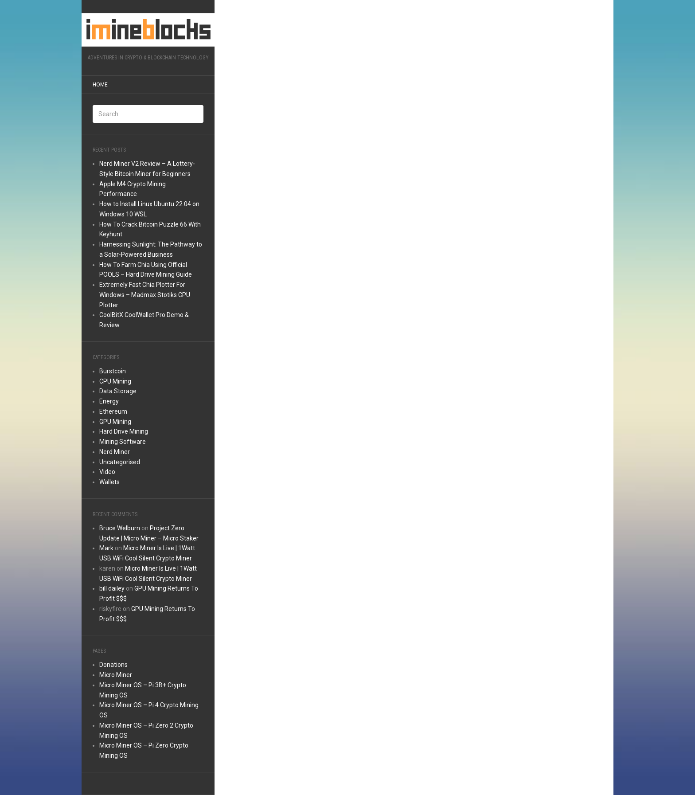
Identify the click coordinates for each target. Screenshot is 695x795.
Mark (106, 548)
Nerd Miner (114, 451)
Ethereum (113, 411)
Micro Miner (115, 674)
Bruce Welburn (119, 528)
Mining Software (122, 441)
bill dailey (112, 588)
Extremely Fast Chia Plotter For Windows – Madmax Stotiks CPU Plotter (144, 295)
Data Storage (118, 391)
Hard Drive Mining (123, 431)
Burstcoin (112, 371)
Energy (109, 401)
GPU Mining (115, 421)
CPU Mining (115, 381)
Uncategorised (119, 462)
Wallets (109, 482)
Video (107, 471)
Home (100, 85)
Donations (113, 664)
